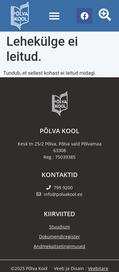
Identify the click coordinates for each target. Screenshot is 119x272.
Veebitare (98, 268)
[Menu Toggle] (54, 15)
